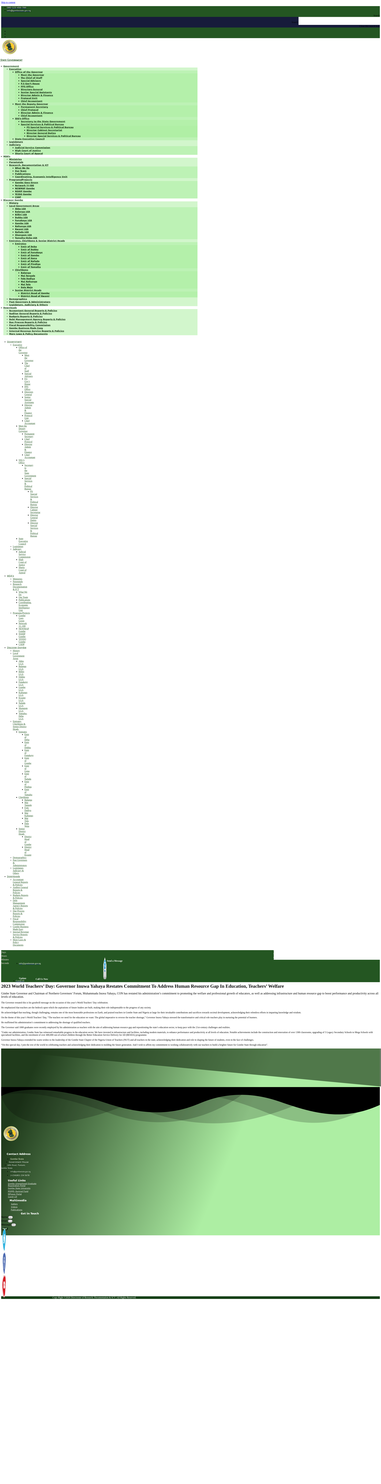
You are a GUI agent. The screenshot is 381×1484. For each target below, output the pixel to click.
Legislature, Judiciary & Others (28, 304)
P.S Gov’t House (30, 83)
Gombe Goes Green (26, 182)
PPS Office (27, 86)
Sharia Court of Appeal (29, 153)
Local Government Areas (24, 205)
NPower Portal (15, 1194)
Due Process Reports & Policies (28, 322)
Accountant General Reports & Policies (33, 310)
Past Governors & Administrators (29, 301)
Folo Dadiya (28, 278)
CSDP (18, 197)
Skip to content (8, 2)
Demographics (18, 298)
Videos (14, 1206)
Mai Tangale (28, 275)
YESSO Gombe (23, 194)
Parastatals (16, 162)
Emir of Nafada (30, 261)
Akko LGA (20, 208)
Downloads (10, 307)
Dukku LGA (21, 217)
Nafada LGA (22, 231)
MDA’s (6, 156)
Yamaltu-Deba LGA (26, 237)
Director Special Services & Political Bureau (54, 135)
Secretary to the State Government (43, 121)
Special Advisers (31, 80)
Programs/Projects (20, 179)
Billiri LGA (21, 214)
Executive (15, 69)
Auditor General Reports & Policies (30, 313)
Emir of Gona (29, 258)
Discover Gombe (13, 199)
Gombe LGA (22, 223)
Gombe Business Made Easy (26, 328)
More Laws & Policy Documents (28, 333)
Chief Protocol (29, 109)
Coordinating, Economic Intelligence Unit (41, 176)
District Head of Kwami (35, 296)
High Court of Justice (28, 150)
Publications (23, 173)
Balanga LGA (22, 211)
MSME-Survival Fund (18, 1191)
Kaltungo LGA (23, 226)
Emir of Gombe (30, 255)
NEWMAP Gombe (25, 188)
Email (4, 1220)
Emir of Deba (29, 246)
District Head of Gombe (35, 293)
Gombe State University (19, 1188)
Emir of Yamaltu (31, 266)
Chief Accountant (31, 101)
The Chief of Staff (31, 77)
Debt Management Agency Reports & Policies (37, 319)
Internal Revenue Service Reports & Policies (36, 330)
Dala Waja (27, 287)
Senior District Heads (28, 290)
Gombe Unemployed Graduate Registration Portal (22, 1184)
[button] (190, 15)
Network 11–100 (24, 185)
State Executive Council (30, 138)
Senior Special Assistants (36, 92)
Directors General (31, 89)
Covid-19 (12, 1196)
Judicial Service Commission (32, 147)
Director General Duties (41, 133)
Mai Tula (26, 284)
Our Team (20, 170)
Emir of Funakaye (32, 252)
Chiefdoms (21, 269)
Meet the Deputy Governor (31, 103)
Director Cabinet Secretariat (44, 130)
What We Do (22, 167)
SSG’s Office (22, 118)
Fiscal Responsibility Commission (29, 325)
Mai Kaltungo (29, 281)
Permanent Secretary (34, 106)
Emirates (20, 243)
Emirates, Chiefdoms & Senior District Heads (37, 240)
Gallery (14, 1203)
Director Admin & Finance (37, 95)
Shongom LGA (23, 234)
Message (6, 1224)
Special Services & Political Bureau (42, 124)
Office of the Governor (29, 71)
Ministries (15, 159)
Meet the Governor (32, 74)
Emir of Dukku (29, 249)
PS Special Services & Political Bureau (50, 127)
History (13, 202)
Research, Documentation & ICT (28, 165)
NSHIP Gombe (23, 191)
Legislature (16, 141)
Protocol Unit (29, 98)
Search (294, 22)
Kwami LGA (21, 229)
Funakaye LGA (23, 220)
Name (4, 1217)
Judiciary (15, 144)
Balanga (26, 272)
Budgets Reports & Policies (25, 316)
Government (11, 66)
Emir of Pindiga (30, 263)
